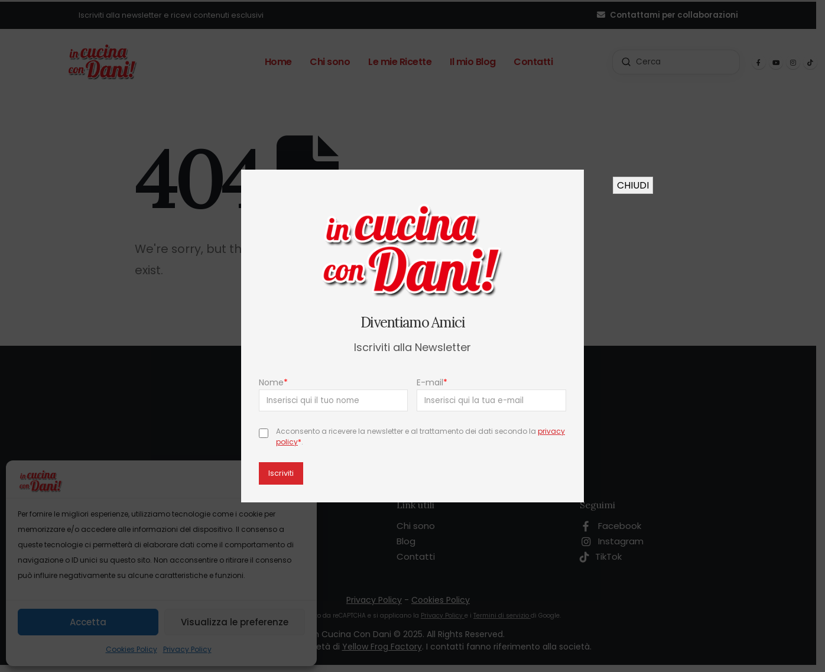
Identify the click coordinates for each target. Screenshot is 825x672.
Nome (273, 382)
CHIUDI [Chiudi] (633, 185)
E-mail (432, 382)
